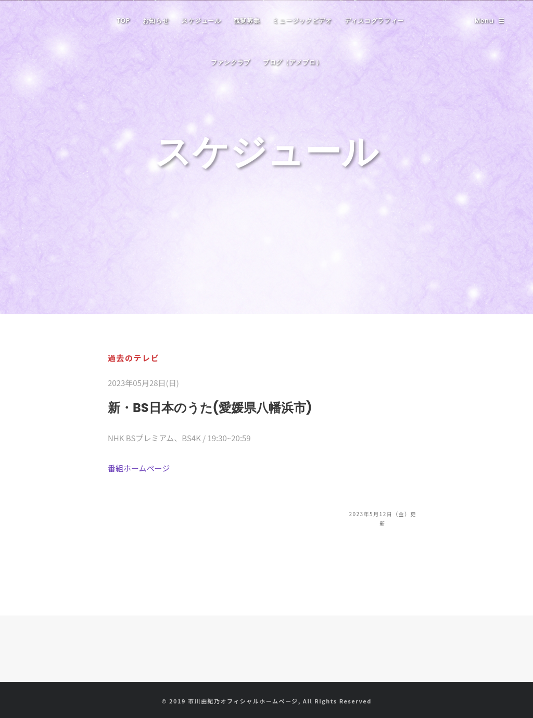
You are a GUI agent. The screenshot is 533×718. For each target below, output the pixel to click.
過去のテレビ (133, 357)
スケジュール (201, 20)
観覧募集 (247, 20)
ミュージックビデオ (302, 20)
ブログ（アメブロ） (292, 62)
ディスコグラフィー (374, 20)
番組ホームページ (139, 468)
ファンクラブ (230, 62)
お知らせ (156, 20)
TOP (123, 20)
